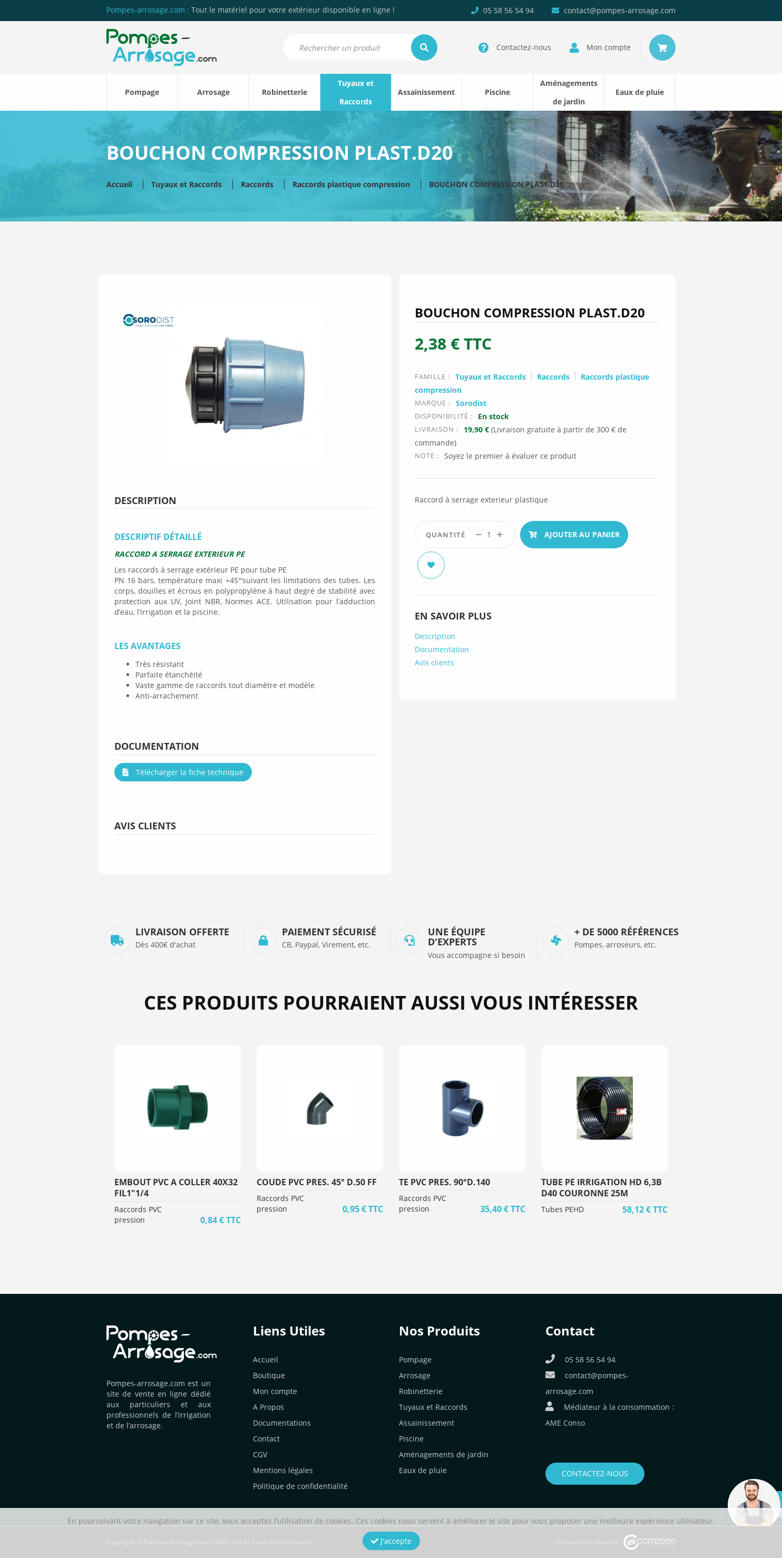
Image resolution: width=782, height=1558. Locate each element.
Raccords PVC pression (138, 1214)
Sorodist (471, 403)
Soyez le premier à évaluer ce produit (510, 456)
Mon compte (275, 1391)
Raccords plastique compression (351, 184)
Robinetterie (284, 92)
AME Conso (565, 1423)
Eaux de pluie (639, 92)
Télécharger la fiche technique (183, 772)
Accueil (119, 184)
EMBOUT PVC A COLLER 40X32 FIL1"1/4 (176, 1187)
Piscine (497, 92)
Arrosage (213, 92)
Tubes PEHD (562, 1209)
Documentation (442, 646)
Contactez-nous (595, 1473)
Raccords (257, 184)
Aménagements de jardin (569, 92)
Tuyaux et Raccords (356, 92)
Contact (266, 1439)
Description (435, 633)
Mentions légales (283, 1470)
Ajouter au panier (574, 534)
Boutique (269, 1375)
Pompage (142, 92)
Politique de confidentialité (300, 1486)
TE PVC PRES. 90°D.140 (444, 1182)
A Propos (268, 1407)
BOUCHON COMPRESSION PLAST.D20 (496, 184)
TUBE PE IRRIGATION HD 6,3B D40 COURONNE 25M (601, 1187)
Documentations (282, 1423)
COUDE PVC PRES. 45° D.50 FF (317, 1182)
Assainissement (426, 92)
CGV (260, 1454)
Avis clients (434, 659)
